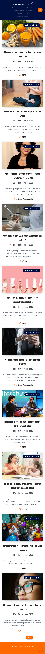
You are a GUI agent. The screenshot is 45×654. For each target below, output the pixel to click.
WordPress (30, 646)
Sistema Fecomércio (24, 199)
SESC (24, 75)
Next (29, 637)
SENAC (24, 261)
